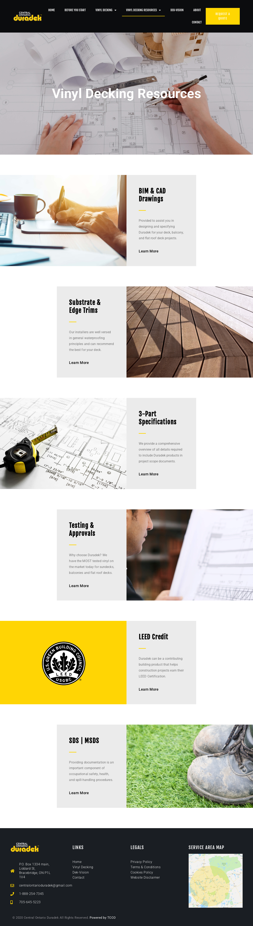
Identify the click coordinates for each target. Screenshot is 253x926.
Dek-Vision (177, 10)
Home (51, 10)
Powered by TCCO (103, 917)
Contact (197, 22)
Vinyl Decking (106, 10)
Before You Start (75, 10)
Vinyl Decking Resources (143, 10)
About (197, 10)
